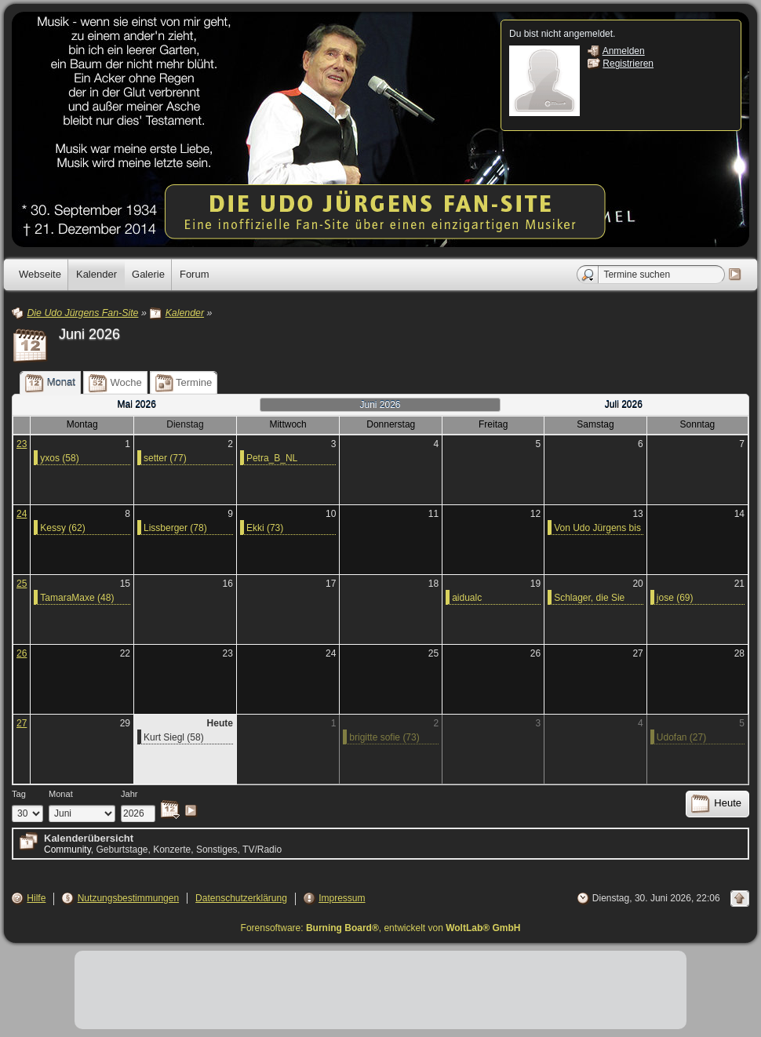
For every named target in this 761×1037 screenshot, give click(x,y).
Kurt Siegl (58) (174, 737)
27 (21, 723)
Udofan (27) (681, 737)
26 (21, 653)
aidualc (467, 597)
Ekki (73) (264, 527)
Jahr (129, 794)
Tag (19, 794)
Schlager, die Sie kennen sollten (589, 598)
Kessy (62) (62, 527)
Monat (61, 794)
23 (21, 443)
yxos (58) (59, 458)
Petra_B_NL (271, 458)
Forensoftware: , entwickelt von (381, 927)
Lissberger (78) (175, 527)
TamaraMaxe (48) (77, 597)
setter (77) (165, 458)
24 (21, 513)
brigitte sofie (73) (384, 737)
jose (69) (675, 597)
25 (21, 583)
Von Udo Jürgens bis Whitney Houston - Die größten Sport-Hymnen (597, 528)
